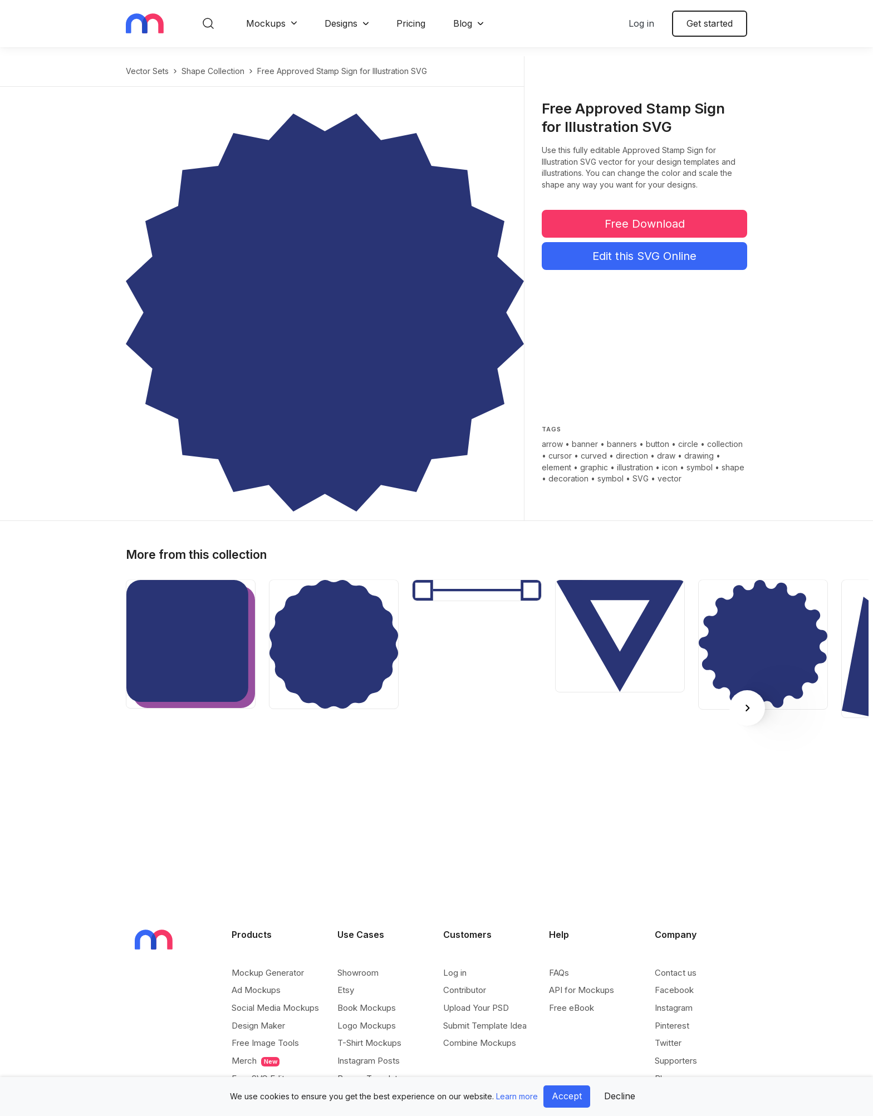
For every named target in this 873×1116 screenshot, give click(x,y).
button (657, 444)
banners (622, 444)
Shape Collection (213, 71)
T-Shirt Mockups (369, 1043)
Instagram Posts (368, 1060)
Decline (619, 1096)
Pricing (410, 23)
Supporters (676, 1060)
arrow (552, 444)
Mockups (266, 23)
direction (632, 455)
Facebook (674, 990)
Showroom (358, 972)
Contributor (464, 990)
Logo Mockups (366, 1025)
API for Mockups (581, 990)
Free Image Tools (265, 1043)
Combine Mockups (479, 1043)
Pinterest (672, 1025)
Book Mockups (366, 1007)
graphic (594, 467)
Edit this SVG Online (644, 256)
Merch (255, 1060)
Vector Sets (147, 71)
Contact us (676, 972)
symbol (699, 467)
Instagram (674, 1007)
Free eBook (571, 1007)
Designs (341, 23)
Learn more (517, 1096)
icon (670, 467)
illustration (635, 467)
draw (666, 455)
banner (585, 444)
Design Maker (258, 1025)
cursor (560, 455)
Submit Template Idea (485, 1025)
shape (733, 467)
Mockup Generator (268, 972)
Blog (462, 23)
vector (669, 478)
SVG (640, 478)
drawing (699, 455)
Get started (709, 23)
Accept (567, 1096)
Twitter (668, 1043)
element (556, 467)
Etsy (345, 990)
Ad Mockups (256, 990)
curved (594, 455)
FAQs (559, 972)
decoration (568, 478)
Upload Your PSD (476, 1007)
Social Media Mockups (275, 1007)
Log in (641, 23)
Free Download (645, 223)
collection (725, 444)
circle (688, 444)
